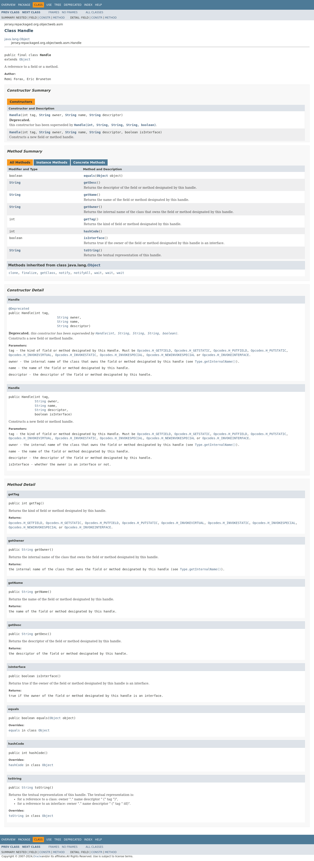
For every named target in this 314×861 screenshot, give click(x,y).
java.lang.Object (17, 39)
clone (13, 273)
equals (89, 175)
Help (98, 4)
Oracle (37, 856)
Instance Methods (51, 162)
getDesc (90, 182)
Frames (54, 12)
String (44, 115)
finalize (29, 273)
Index (88, 4)
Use (49, 4)
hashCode (91, 231)
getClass (47, 273)
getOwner (91, 207)
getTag (89, 219)
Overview (8, 4)
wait (98, 273)
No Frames (70, 12)
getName (90, 194)
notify (64, 273)
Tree (57, 4)
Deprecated (73, 4)
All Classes (94, 12)
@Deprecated (19, 308)
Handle (15, 115)
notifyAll (82, 273)
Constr (44, 17)
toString (91, 250)
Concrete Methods (89, 162)
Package (24, 4)
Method (59, 17)
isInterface (94, 238)
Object (24, 59)
